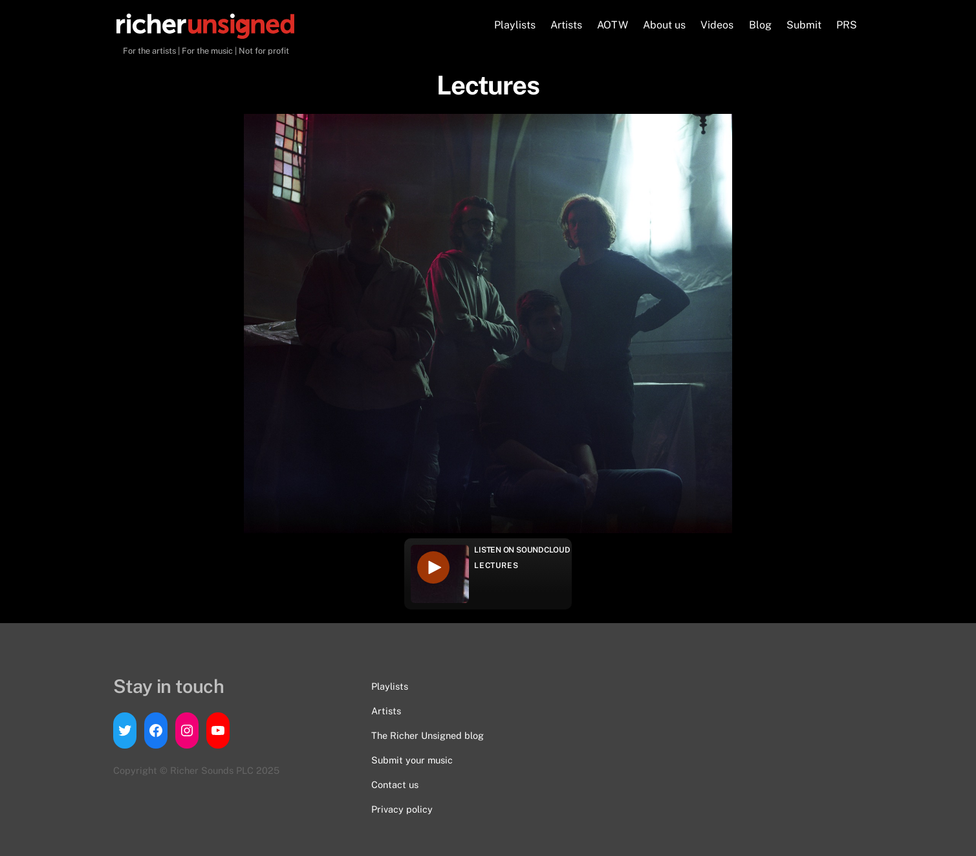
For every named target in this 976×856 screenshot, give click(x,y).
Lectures (496, 565)
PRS (846, 25)
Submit (803, 25)
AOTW (612, 25)
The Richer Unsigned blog (427, 735)
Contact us (394, 784)
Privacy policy (402, 809)
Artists (566, 25)
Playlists (515, 25)
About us (664, 25)
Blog (760, 25)
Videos (716, 25)
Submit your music (412, 759)
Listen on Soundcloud (522, 549)
